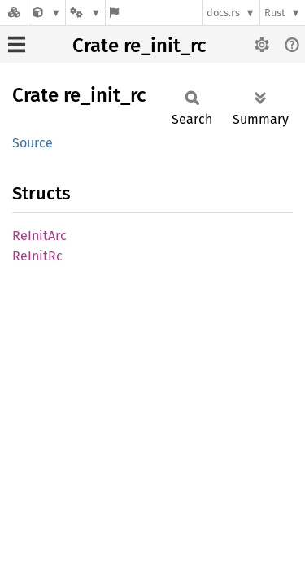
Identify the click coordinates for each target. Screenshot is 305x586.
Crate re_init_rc (139, 45)
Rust (274, 13)
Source (32, 143)
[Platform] (85, 12)
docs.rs (223, 13)
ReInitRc (37, 256)
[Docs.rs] (14, 12)
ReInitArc (39, 235)
